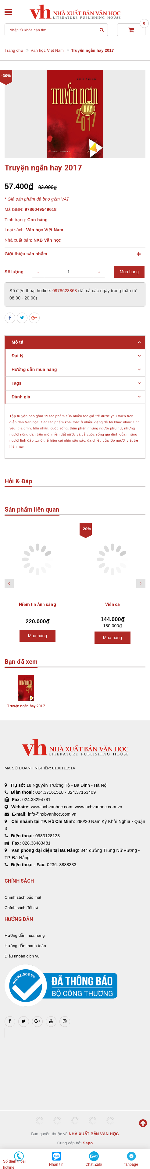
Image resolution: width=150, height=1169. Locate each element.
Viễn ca (112, 604)
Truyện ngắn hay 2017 (26, 706)
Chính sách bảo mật (23, 897)
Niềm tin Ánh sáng (37, 604)
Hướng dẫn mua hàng (25, 935)
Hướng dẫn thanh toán (25, 945)
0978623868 (65, 290)
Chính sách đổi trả (21, 907)
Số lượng (14, 271)
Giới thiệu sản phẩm (26, 253)
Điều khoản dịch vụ (22, 956)
